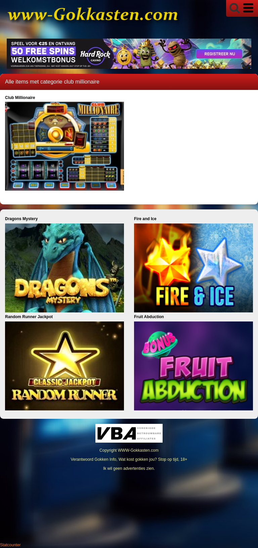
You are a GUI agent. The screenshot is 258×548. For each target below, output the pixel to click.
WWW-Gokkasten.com (138, 450)
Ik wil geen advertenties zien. (129, 468)
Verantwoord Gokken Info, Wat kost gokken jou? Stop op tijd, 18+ (129, 459)
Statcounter (10, 545)
